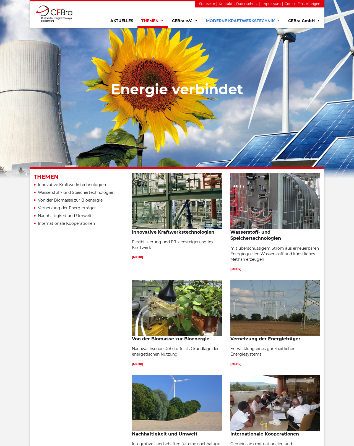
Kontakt (225, 4)
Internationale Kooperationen (66, 223)
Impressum (271, 4)
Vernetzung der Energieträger (67, 207)
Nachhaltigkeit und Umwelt (65, 215)
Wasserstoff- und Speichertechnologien (76, 192)
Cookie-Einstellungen (302, 4)
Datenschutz (246, 4)
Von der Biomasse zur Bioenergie (70, 200)
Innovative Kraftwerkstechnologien (72, 184)
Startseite (207, 4)
